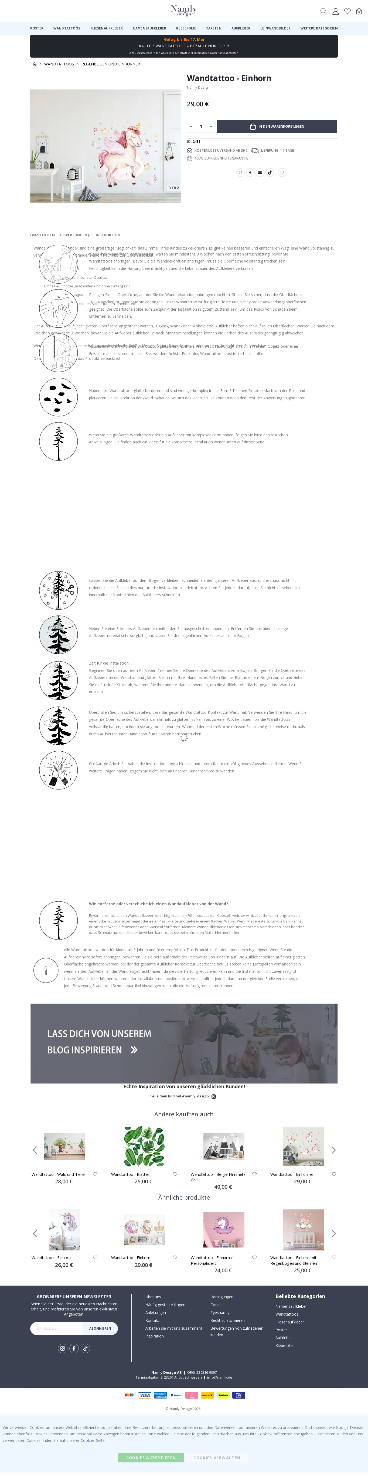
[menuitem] (36, 28)
